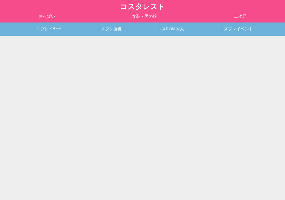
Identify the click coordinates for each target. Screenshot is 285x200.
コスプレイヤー (46, 29)
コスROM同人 (171, 29)
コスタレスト (142, 7)
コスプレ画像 (109, 29)
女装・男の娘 (144, 16)
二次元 (240, 16)
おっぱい (46, 16)
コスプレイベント (236, 29)
